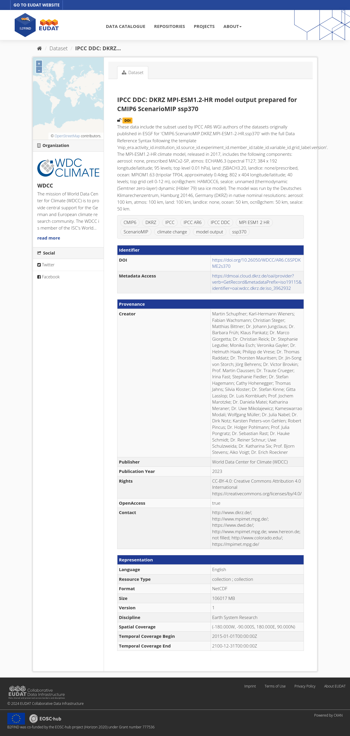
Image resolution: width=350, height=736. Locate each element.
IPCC (169, 222)
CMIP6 (130, 222)
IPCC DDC (220, 222)
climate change (172, 232)
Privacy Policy (305, 686)
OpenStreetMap (67, 135)
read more (48, 238)
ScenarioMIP (136, 232)
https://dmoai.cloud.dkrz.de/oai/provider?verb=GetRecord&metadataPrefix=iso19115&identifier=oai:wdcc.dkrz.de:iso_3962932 (257, 282)
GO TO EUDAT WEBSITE (37, 5)
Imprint (250, 686)
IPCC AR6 (193, 222)
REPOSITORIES (169, 26)
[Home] (39, 48)
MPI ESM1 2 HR (254, 222)
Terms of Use (275, 686)
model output (209, 232)
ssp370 (239, 232)
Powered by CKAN (328, 715)
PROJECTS (204, 26)
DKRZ (150, 222)
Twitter (46, 264)
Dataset (59, 48)
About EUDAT (335, 686)
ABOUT (232, 26)
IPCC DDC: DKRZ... (98, 48)
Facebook (48, 277)
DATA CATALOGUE (125, 26)
